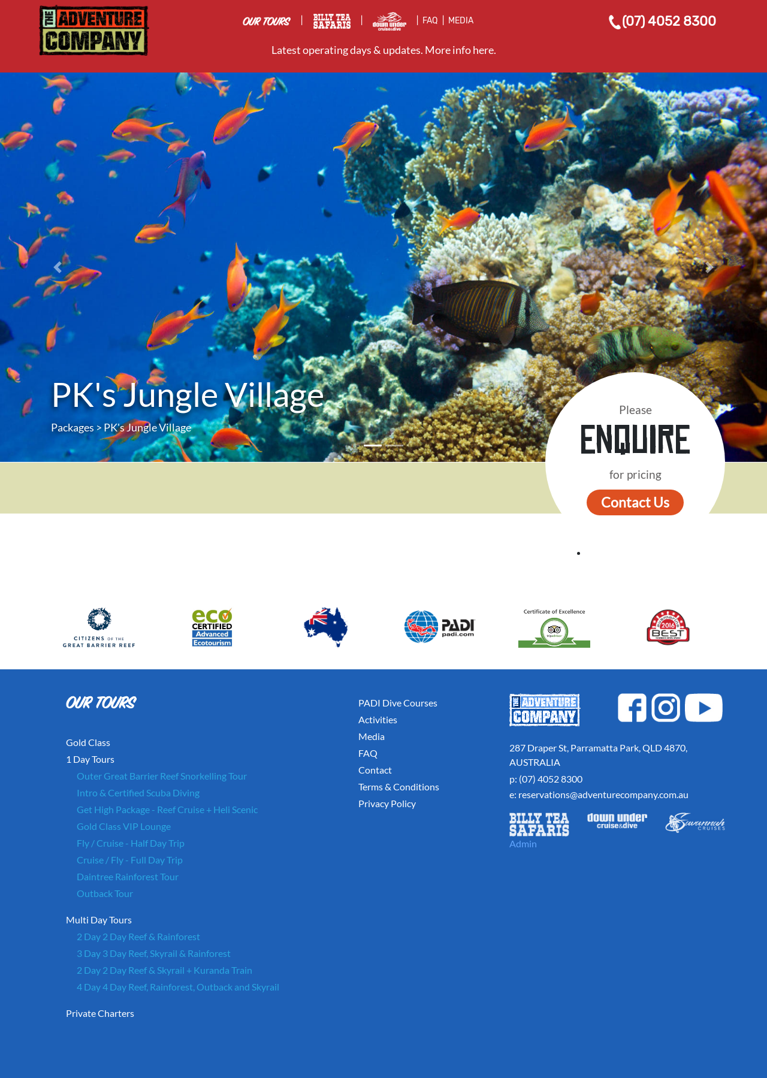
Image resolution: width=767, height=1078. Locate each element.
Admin (523, 843)
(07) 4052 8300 (662, 21)
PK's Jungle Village (147, 427)
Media (371, 736)
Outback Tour (105, 893)
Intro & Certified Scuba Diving (138, 792)
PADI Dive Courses (397, 702)
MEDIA (460, 21)
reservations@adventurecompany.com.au (603, 794)
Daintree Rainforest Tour (128, 876)
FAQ (429, 21)
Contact (375, 769)
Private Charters (100, 1013)
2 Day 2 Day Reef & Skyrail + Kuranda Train (164, 970)
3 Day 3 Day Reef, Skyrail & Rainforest (154, 953)
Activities (377, 719)
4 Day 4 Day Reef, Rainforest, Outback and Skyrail (178, 986)
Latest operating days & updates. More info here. (383, 49)
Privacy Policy (387, 803)
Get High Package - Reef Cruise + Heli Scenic (167, 809)
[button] (57, 267)
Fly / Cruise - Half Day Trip (131, 842)
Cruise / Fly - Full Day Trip (130, 859)
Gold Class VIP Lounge (124, 826)
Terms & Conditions (398, 786)
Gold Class (88, 742)
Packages (72, 427)
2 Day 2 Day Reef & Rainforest (138, 936)
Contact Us (635, 502)
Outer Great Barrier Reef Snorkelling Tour (162, 775)
